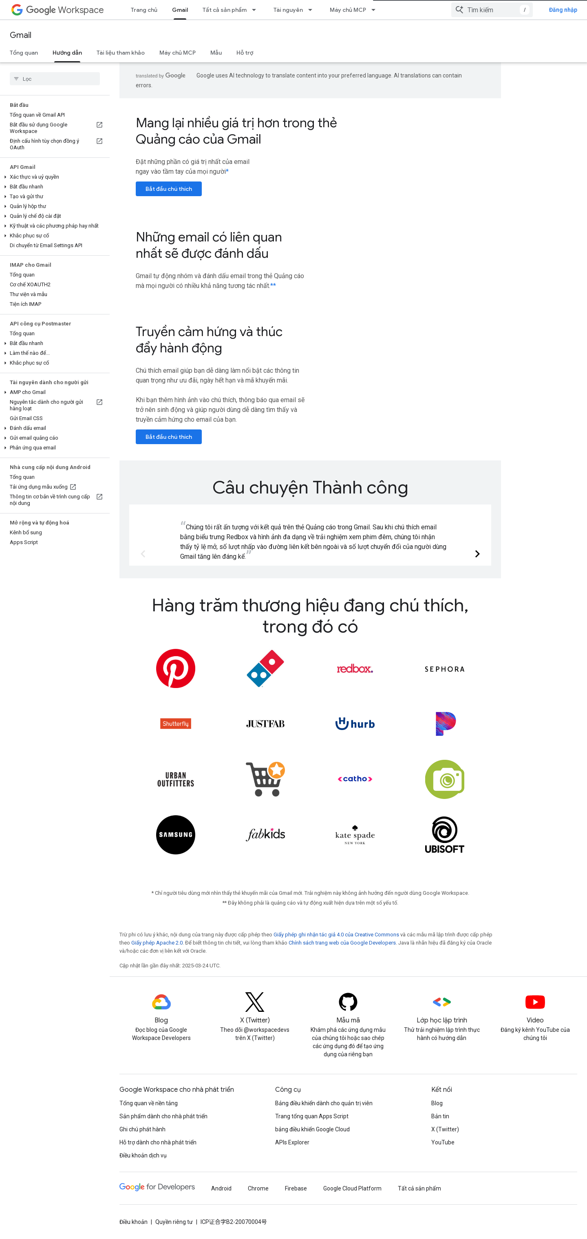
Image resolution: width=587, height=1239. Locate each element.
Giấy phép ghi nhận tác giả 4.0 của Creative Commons (336, 934)
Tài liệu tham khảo (121, 52)
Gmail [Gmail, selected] (180, 9)
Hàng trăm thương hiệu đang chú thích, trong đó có (310, 616)
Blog (437, 1103)
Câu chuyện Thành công (310, 487)
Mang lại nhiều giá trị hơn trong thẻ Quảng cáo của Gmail (236, 131)
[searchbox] (55, 78)
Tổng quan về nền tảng (148, 1103)
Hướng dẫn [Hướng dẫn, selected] (67, 52)
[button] (53, 177)
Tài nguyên (288, 9)
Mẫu (216, 52)
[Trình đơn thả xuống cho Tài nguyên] (312, 10)
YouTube (443, 1142)
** (273, 286)
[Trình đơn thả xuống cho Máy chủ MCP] (376, 10)
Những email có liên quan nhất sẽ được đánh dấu (209, 245)
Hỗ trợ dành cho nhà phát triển (157, 1142)
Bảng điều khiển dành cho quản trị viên (324, 1103)
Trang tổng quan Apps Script (312, 1116)
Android (221, 1188)
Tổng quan (24, 52)
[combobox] (492, 9)
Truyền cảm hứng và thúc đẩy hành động (209, 339)
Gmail (20, 35)
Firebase (296, 1188)
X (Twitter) (445, 1129)
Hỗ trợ (244, 52)
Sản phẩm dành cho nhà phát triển (163, 1116)
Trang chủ (144, 9)
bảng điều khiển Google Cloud (312, 1129)
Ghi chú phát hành (142, 1129)
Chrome (258, 1188)
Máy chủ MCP (348, 9)
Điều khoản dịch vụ (143, 1155)
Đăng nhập (563, 10)
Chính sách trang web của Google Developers (342, 943)
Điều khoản (133, 1222)
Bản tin (440, 1116)
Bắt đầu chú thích (169, 188)
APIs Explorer (292, 1142)
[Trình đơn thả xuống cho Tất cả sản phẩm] (256, 10)
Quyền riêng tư (174, 1222)
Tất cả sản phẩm (225, 9)
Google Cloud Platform (352, 1188)
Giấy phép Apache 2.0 (157, 943)
